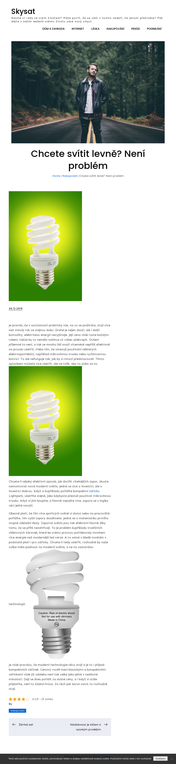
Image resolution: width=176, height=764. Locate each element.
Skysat (23, 11)
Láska (95, 29)
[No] (171, 759)
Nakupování (115, 29)
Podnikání (154, 29)
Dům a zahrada (53, 29)
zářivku (94, 491)
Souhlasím (160, 758)
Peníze (135, 29)
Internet (78, 29)
